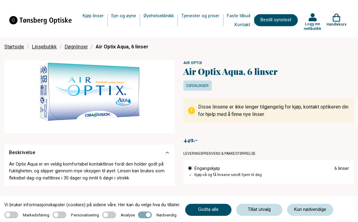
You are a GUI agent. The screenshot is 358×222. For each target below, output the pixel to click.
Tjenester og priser (200, 15)
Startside (14, 47)
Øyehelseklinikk (159, 15)
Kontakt (242, 24)
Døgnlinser (76, 47)
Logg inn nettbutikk (312, 26)
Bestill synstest (275, 20)
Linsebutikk (44, 47)
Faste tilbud (238, 15)
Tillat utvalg (259, 209)
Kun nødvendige (310, 209)
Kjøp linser (93, 15)
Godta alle (208, 209)
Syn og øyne (123, 15)
